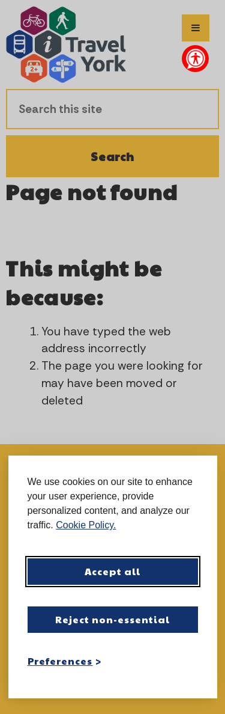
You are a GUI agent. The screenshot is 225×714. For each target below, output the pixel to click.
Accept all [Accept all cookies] (112, 571)
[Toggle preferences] (65, 661)
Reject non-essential (112, 619)
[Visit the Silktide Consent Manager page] (191, 660)
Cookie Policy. (86, 525)
